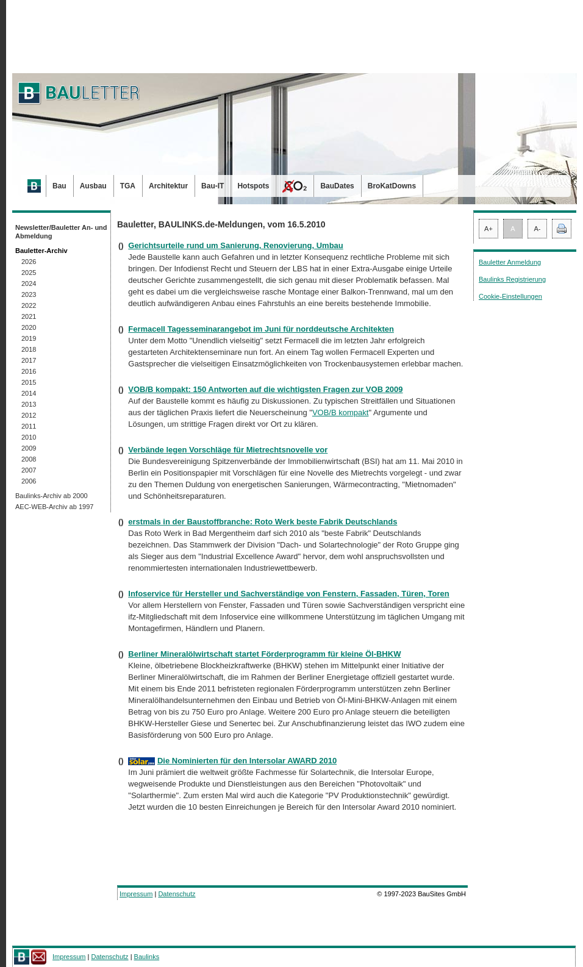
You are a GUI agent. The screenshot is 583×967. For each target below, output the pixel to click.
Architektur (168, 186)
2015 (28, 382)
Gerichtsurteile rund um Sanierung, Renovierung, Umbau (235, 245)
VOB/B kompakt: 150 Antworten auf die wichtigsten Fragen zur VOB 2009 (265, 389)
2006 (28, 481)
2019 (28, 338)
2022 (28, 305)
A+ (488, 228)
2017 (28, 360)
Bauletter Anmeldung (510, 262)
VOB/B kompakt (340, 412)
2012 (28, 415)
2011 (28, 426)
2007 (28, 470)
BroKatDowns (392, 186)
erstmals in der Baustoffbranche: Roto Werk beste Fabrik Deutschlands (262, 521)
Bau (59, 186)
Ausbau (93, 186)
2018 (28, 349)
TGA (127, 186)
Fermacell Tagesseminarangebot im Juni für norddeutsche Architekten (261, 329)
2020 (28, 327)
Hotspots (253, 186)
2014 (28, 393)
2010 (28, 437)
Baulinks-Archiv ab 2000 (51, 495)
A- (537, 228)
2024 (28, 283)
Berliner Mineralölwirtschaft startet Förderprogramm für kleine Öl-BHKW (264, 653)
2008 (28, 459)
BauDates (337, 186)
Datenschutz (176, 893)
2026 (28, 261)
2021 (28, 316)
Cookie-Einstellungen (510, 296)
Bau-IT (212, 186)
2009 (28, 448)
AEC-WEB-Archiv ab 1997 (54, 506)
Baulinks (147, 956)
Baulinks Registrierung (512, 279)
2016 (28, 371)
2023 (28, 294)
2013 (28, 404)
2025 (28, 272)
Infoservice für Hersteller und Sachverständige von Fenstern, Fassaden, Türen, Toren (288, 593)
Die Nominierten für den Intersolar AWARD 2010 (247, 760)
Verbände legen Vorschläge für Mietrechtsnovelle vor (227, 449)
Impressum (136, 893)
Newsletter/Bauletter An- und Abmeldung (61, 232)
